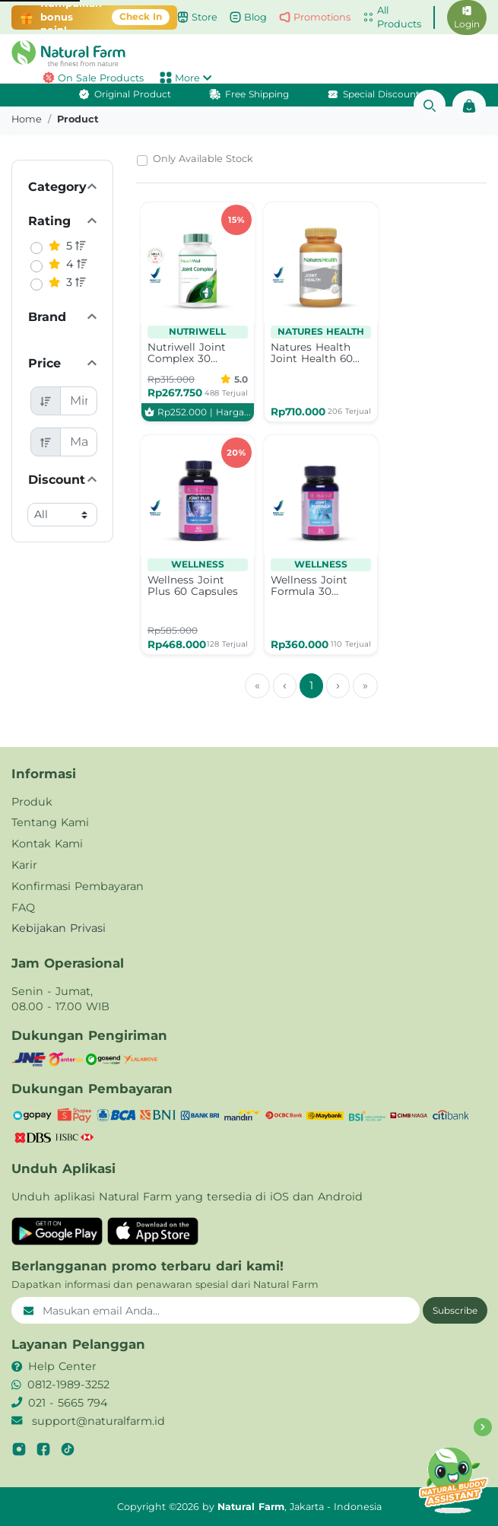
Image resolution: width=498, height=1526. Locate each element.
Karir (24, 865)
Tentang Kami (50, 822)
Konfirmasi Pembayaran (77, 886)
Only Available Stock (203, 158)
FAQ (23, 907)
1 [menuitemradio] (311, 685)
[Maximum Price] (79, 442)
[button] (249, 53)
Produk (31, 802)
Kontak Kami (47, 843)
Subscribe (455, 1310)
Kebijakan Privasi (58, 928)
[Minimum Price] (79, 400)
